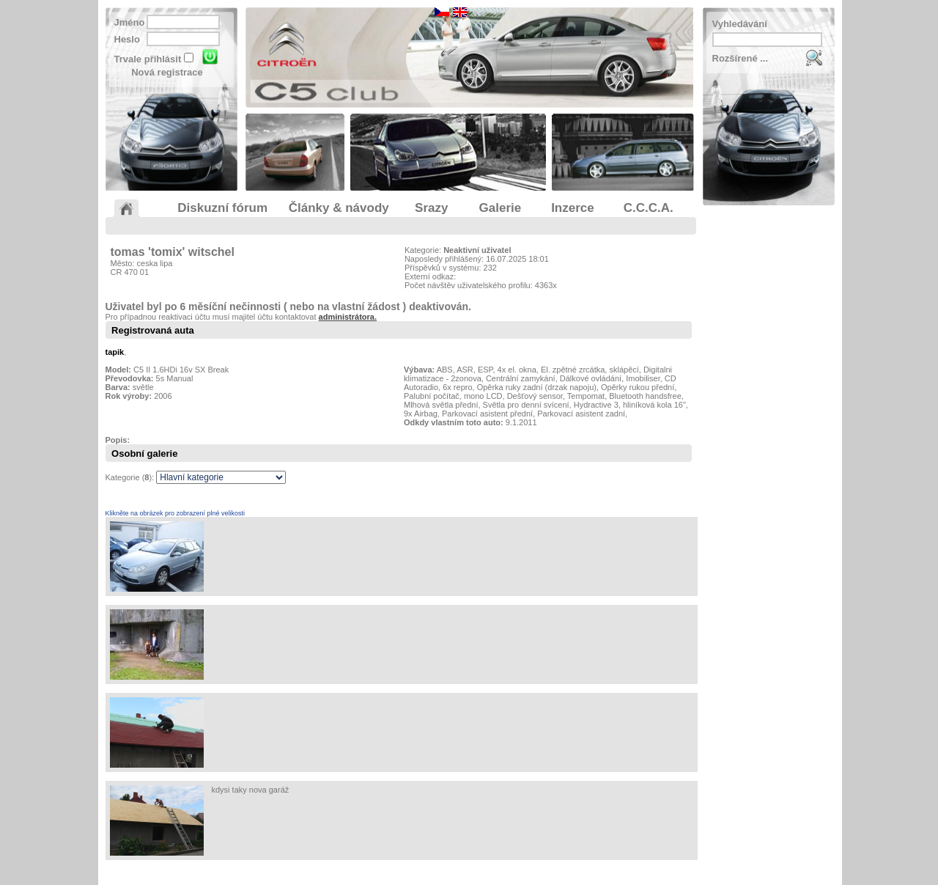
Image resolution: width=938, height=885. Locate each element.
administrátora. (348, 316)
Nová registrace (167, 72)
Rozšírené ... (740, 58)
